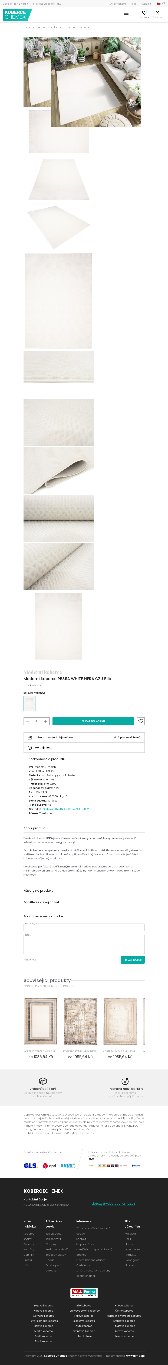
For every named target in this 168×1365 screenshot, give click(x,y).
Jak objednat (43, 747)
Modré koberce (43, 1331)
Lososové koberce (84, 1321)
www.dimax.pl (135, 1356)
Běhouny (29, 1244)
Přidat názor (133, 960)
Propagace (132, 1260)
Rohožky (29, 1249)
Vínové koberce (43, 1311)
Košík (162, 17)
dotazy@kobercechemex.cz (114, 1203)
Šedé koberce (43, 1336)
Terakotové (85, 1336)
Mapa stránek (85, 1244)
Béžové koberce (43, 1306)
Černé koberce (124, 1311)
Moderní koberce (78, 27)
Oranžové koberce (84, 1331)
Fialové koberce (84, 1316)
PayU (91, 1158)
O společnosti (118, 3)
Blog (134, 3)
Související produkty (47, 980)
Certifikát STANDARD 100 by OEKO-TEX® (66, 809)
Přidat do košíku (93, 721)
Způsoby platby (56, 1255)
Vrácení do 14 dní (43, 1089)
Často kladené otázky (90, 1260)
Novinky (130, 1265)
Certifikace (83, 1265)
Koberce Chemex (18, 14)
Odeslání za (15, 3)
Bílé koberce (84, 1306)
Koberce (56, 27)
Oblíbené (138, 17)
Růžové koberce (124, 1331)
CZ (163, 3)
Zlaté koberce (43, 1341)
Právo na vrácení (47, 3)
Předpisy (51, 1244)
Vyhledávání (111, 17)
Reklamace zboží (57, 1249)
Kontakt (146, 3)
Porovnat (151, 17)
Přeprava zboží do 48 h (125, 1089)
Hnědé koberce (124, 1306)
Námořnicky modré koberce (124, 1316)
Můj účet (126, 17)
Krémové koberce (124, 1321)
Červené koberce (43, 1316)
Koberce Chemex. (55, 1356)
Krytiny (28, 1239)
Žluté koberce (83, 1326)
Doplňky (29, 1255)
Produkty (130, 1255)
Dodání (50, 1260)
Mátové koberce (125, 1326)
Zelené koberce (124, 1336)
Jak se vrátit (53, 1239)
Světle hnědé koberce (44, 1321)
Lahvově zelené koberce (85, 1311)
